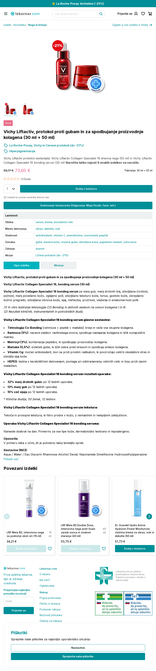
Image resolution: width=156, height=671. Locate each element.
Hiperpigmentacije (19, 151)
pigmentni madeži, (111, 242)
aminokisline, (75, 235)
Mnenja (59, 265)
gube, (40, 242)
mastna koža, (52, 242)
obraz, (40, 228)
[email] (19, 601)
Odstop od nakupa (51, 620)
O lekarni (45, 574)
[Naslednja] (149, 516)
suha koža (129, 242)
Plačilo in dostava (50, 603)
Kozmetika (20, 24)
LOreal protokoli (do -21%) (52, 255)
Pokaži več (11, 459)
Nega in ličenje (37, 24)
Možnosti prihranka (51, 615)
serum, (40, 222)
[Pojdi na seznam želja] (143, 13)
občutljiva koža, (89, 242)
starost (40, 248)
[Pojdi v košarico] (150, 13)
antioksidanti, (45, 235)
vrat (57, 228)
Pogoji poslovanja (50, 597)
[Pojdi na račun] (127, 13)
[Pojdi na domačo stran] (25, 13)
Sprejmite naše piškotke (78, 656)
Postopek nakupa (50, 609)
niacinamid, (91, 235)
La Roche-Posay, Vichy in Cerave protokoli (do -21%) (44, 145)
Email (9, 601)
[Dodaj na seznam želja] (50, 548)
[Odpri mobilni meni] (6, 13)
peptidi (103, 235)
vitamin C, (60, 235)
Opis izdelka (21, 265)
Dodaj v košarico (86, 188)
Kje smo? (45, 579)
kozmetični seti (63, 222)
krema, (49, 222)
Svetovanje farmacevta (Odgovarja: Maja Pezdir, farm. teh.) (78, 205)
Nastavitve (78, 647)
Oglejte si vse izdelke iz (132, 25)
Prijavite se (19, 610)
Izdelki (8, 24)
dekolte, (49, 228)
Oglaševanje (47, 585)
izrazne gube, (70, 242)
